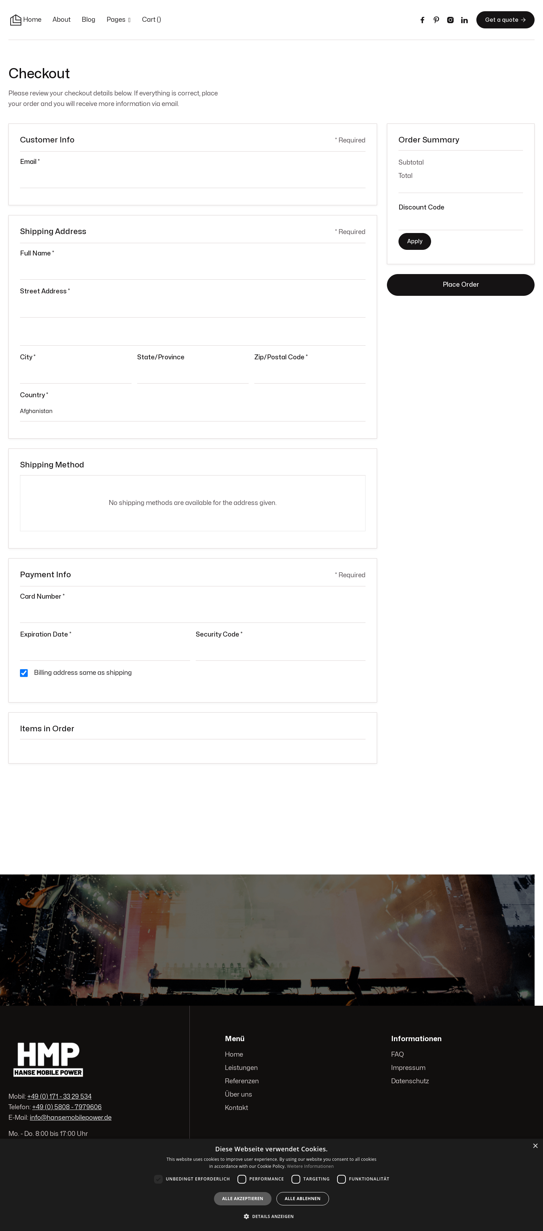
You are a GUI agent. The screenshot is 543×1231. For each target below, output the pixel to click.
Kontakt (236, 1108)
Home (32, 20)
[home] (15, 20)
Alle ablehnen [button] (303, 1199)
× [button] (535, 1146)
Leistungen (241, 1068)
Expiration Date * (45, 635)
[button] (119, 20)
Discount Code (421, 208)
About (62, 20)
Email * (30, 162)
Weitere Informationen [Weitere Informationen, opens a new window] (310, 1166)
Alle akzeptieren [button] (242, 1199)
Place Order (461, 285)
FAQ (397, 1055)
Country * (34, 395)
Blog (88, 20)
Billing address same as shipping (83, 673)
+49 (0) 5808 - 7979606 (67, 1107)
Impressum (408, 1068)
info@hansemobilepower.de (71, 1117)
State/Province (161, 357)
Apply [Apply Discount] (414, 241)
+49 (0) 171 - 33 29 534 (59, 1097)
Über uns (239, 1095)
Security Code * (219, 635)
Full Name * (37, 254)
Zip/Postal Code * (281, 357)
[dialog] (271, 1185)
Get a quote (505, 19)
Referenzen (242, 1081)
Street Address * (45, 291)
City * (27, 357)
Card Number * (42, 597)
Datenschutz (410, 1081)
